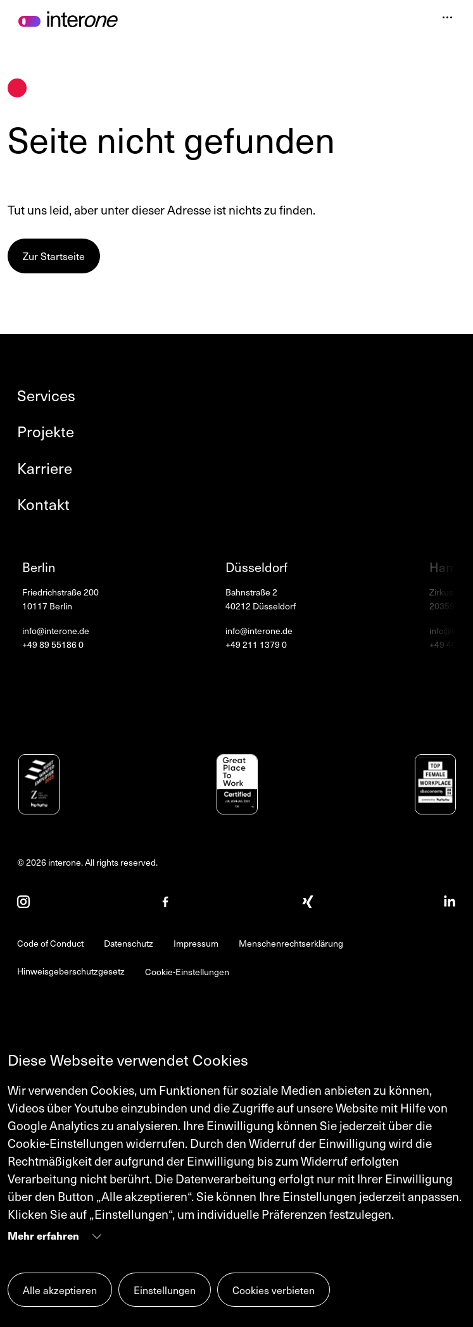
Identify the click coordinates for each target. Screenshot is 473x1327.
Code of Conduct (50, 943)
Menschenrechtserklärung (291, 943)
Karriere (44, 468)
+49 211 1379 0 (256, 645)
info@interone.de (55, 631)
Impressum (195, 943)
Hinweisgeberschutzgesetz (71, 971)
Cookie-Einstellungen (187, 971)
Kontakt (43, 504)
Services (46, 395)
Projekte (45, 431)
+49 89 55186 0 (53, 645)
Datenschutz (128, 943)
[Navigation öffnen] (447, 18)
